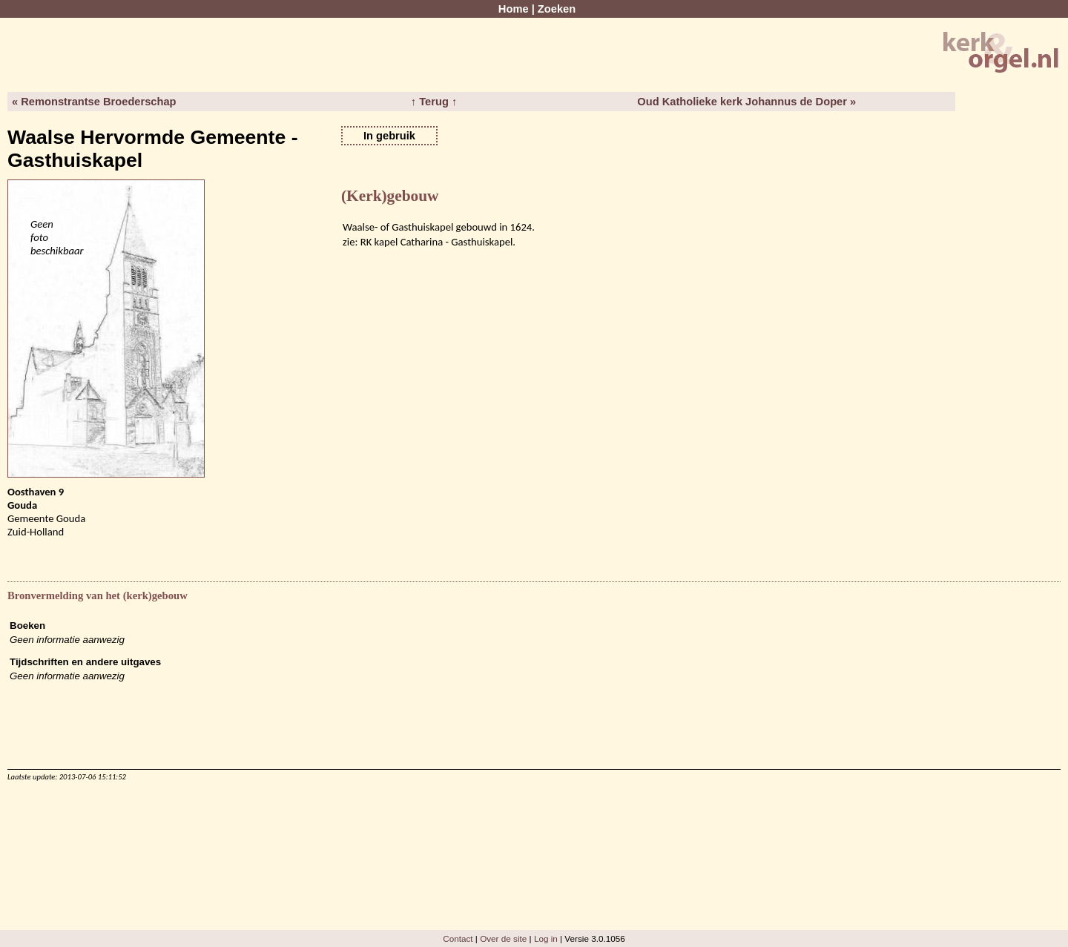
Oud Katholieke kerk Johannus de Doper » (746, 102)
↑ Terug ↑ (434, 102)
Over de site (503, 938)
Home (513, 9)
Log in (546, 938)
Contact (457, 938)
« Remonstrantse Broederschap (94, 102)
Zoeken (557, 9)
